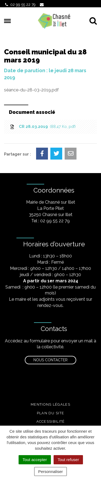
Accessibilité (50, 421)
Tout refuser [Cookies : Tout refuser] (68, 459)
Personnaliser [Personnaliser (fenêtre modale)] (50, 471)
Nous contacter (50, 360)
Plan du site (50, 413)
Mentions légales (50, 404)
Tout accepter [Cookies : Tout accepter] (35, 459)
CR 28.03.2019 (42, 126)
